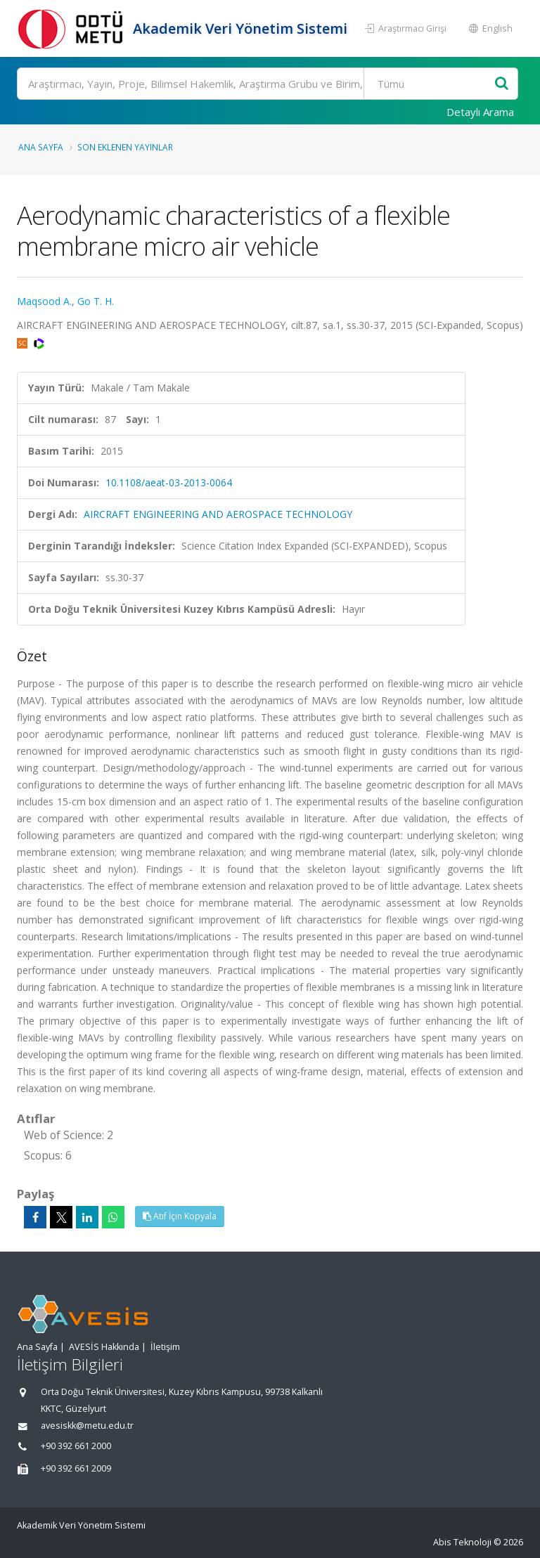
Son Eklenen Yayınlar (125, 146)
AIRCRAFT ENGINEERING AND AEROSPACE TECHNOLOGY (218, 514)
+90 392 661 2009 (76, 1468)
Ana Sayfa (40, 146)
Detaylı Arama (480, 112)
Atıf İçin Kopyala (180, 1216)
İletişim (165, 1347)
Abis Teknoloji (462, 1542)
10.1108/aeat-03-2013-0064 (168, 482)
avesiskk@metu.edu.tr (87, 1426)
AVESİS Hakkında (104, 1347)
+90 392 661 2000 (76, 1446)
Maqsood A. (44, 301)
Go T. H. (95, 301)
